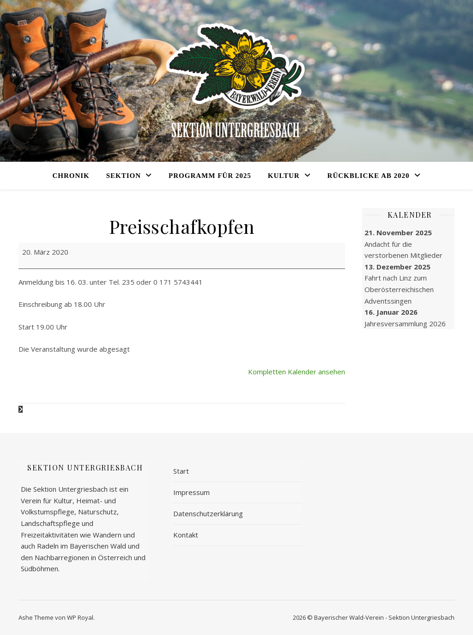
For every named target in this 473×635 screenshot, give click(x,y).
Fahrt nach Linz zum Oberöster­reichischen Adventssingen (399, 289)
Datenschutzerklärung (208, 513)
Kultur (284, 175)
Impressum (191, 492)
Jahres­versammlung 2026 (405, 323)
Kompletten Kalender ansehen (296, 371)
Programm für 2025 (210, 175)
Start (181, 471)
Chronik (70, 175)
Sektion (123, 175)
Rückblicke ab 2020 (368, 175)
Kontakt (185, 534)
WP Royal (80, 617)
